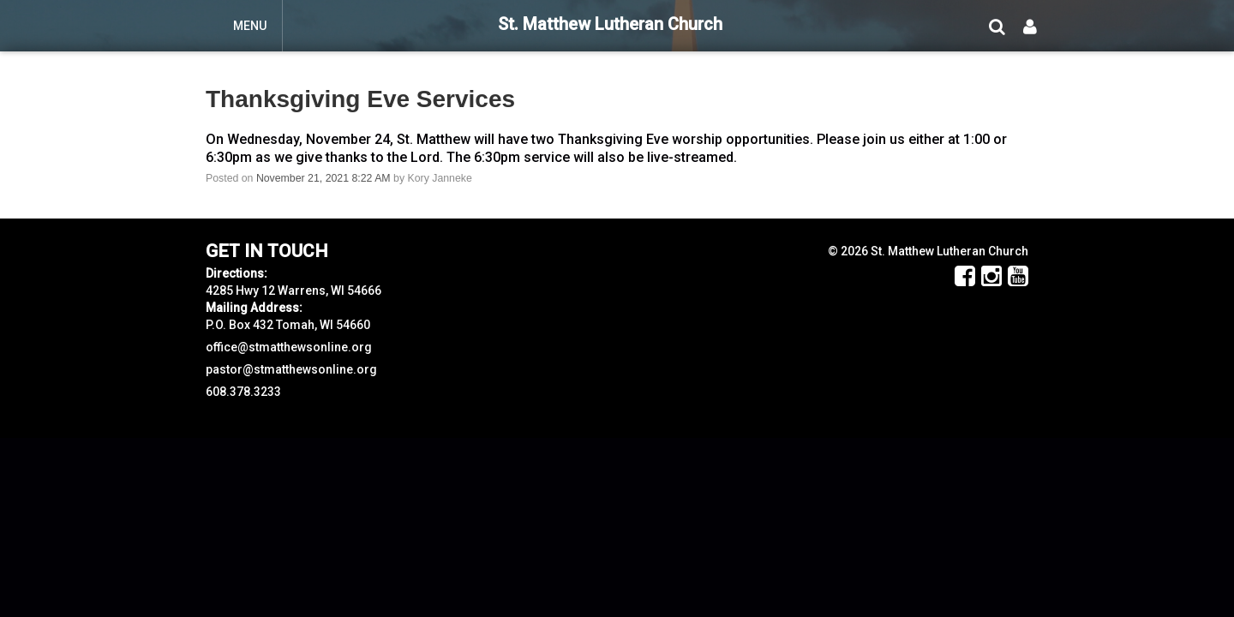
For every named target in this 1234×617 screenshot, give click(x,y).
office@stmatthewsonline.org (289, 347)
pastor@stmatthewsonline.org (291, 369)
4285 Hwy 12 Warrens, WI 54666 (293, 290)
